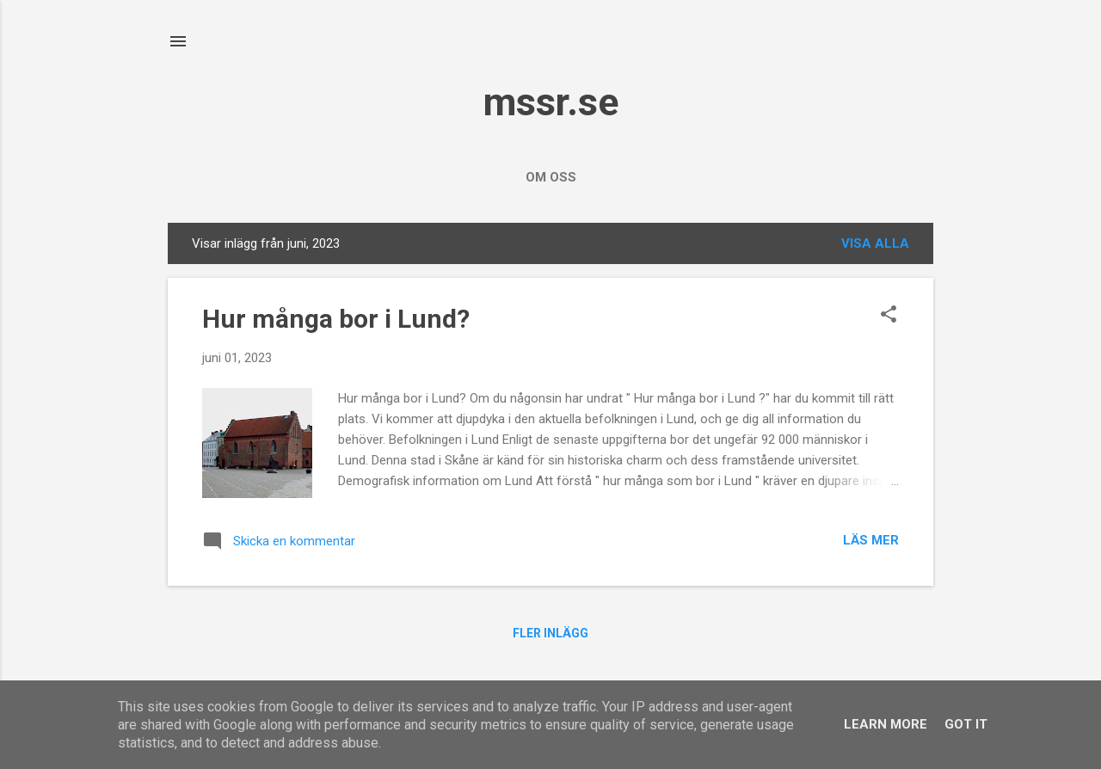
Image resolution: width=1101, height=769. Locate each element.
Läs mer (871, 540)
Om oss (551, 177)
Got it (965, 724)
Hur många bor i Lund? (336, 319)
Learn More (885, 724)
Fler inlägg (550, 633)
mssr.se (550, 102)
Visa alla (875, 243)
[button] (888, 316)
